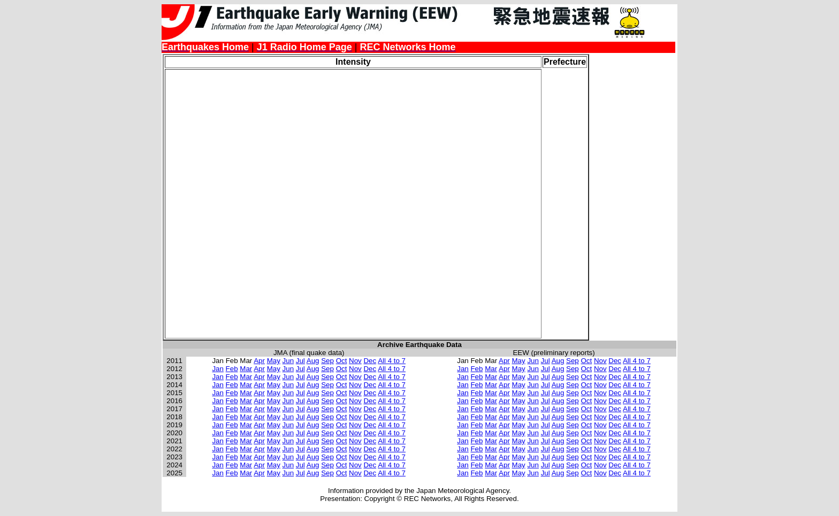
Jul (300, 361)
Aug (313, 361)
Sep (327, 361)
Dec (369, 361)
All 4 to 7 (392, 361)
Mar (246, 369)
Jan (218, 369)
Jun (288, 361)
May (273, 361)
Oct (341, 361)
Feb (232, 369)
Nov (355, 361)
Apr (259, 361)
